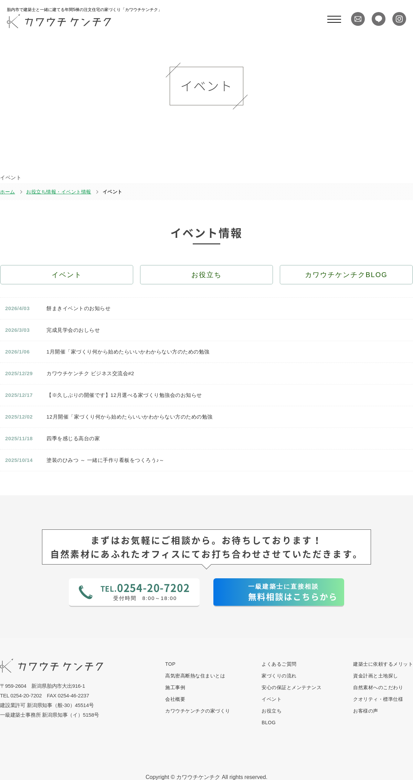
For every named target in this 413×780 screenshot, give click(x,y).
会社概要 (175, 699)
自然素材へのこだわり (378, 687)
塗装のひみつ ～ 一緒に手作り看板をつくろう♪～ (105, 460)
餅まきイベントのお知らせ (78, 308)
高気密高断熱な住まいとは (195, 675)
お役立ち (272, 711)
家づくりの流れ (279, 675)
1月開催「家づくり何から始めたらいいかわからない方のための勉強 (128, 352)
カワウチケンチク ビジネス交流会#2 (90, 373)
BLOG (269, 722)
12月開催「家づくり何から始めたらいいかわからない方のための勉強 (129, 417)
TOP (170, 664)
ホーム (7, 191)
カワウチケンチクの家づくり (197, 711)
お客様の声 (365, 711)
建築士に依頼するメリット (383, 664)
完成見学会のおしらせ (73, 330)
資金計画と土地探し (375, 675)
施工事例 (175, 687)
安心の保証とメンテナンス (291, 687)
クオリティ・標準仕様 (378, 699)
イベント (272, 699)
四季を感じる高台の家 (73, 438)
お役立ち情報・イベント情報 (58, 191)
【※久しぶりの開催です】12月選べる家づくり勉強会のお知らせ (124, 395)
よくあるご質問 (279, 664)
